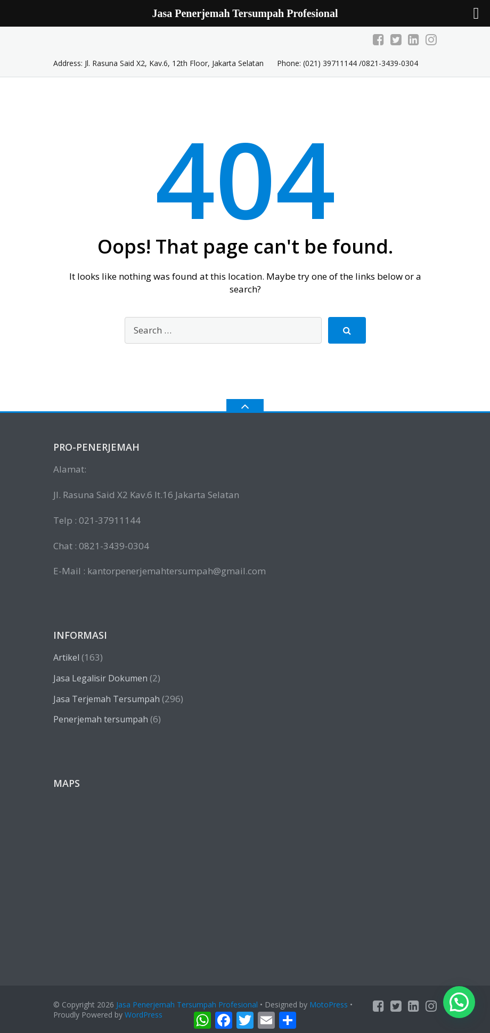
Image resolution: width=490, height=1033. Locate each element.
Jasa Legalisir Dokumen (100, 678)
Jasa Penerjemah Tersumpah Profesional (187, 1004)
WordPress (143, 1015)
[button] (459, 1002)
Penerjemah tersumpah (100, 719)
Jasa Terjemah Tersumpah (106, 699)
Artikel (66, 657)
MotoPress (328, 1004)
